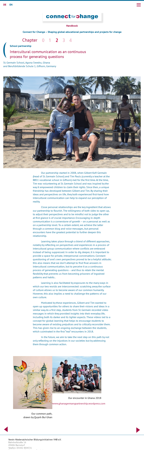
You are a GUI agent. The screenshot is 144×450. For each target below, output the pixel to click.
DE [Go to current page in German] (4, 4)
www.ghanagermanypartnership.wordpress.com (78, 403)
